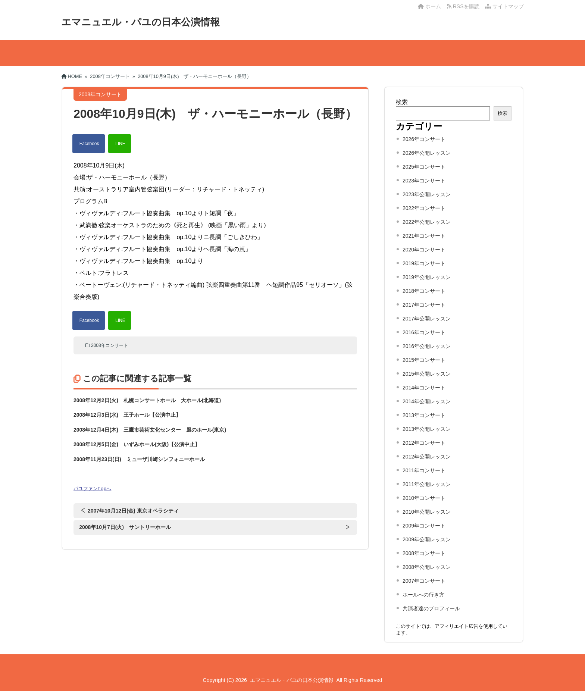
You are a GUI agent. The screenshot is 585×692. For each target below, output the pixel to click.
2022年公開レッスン (427, 222)
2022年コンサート (424, 208)
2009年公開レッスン (427, 539)
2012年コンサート (424, 443)
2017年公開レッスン (427, 319)
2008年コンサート (109, 345)
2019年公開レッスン (427, 277)
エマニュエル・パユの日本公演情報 (140, 22)
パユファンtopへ (92, 488)
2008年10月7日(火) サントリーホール (125, 527)
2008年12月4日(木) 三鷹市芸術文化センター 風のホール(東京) (149, 430)
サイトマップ (504, 6)
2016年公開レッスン (427, 346)
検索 (402, 102)
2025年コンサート (424, 167)
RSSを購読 (464, 6)
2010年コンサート (424, 498)
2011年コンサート (424, 470)
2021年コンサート (424, 236)
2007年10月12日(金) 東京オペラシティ (133, 511)
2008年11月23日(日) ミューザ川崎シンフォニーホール (139, 459)
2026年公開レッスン (427, 153)
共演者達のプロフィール (431, 608)
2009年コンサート (424, 526)
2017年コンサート (424, 305)
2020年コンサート (424, 250)
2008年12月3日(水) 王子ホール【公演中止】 (127, 415)
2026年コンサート (424, 139)
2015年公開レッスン (427, 374)
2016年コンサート (424, 332)
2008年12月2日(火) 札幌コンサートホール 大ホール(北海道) (147, 400)
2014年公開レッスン (427, 401)
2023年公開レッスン (427, 194)
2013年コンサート (424, 415)
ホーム (429, 6)
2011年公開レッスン (427, 484)
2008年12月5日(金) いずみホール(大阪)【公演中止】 (136, 444)
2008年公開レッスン (427, 567)
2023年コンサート (424, 181)
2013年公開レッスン (427, 429)
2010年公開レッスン (427, 512)
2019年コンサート (424, 263)
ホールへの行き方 (423, 595)
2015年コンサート (424, 360)
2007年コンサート (424, 581)
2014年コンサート (424, 388)
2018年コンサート (424, 291)
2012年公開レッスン (427, 457)
